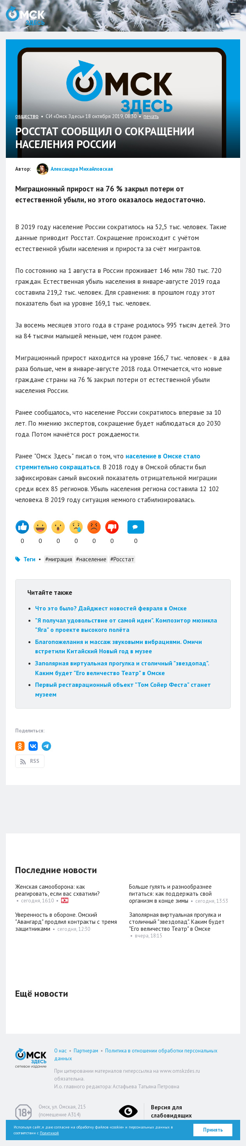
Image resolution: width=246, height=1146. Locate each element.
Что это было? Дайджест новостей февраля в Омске (111, 608)
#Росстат (122, 559)
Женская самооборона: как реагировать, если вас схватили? (57, 890)
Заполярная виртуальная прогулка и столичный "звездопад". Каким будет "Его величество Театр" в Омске (177, 921)
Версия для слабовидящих (171, 1111)
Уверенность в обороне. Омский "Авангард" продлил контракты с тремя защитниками (66, 921)
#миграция (58, 559)
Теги (29, 559)
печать (151, 116)
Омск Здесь (25, 16)
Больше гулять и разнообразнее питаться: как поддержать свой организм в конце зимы (170, 893)
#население (91, 559)
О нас (60, 1050)
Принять (213, 1130)
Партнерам (86, 1050)
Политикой (49, 1132)
